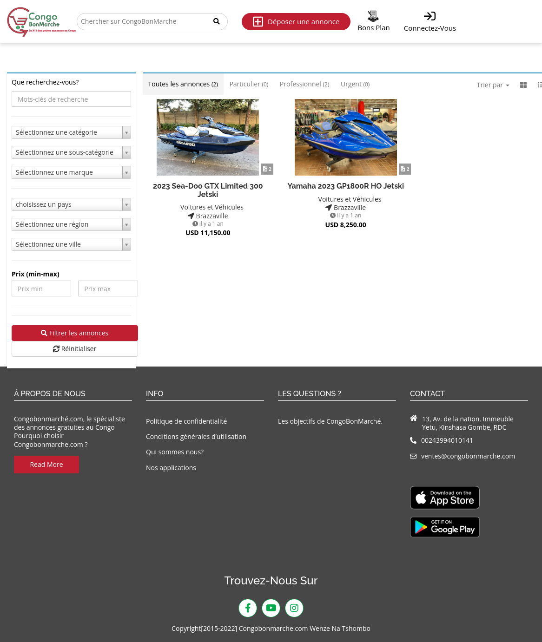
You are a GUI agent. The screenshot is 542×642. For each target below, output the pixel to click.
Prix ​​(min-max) (35, 274)
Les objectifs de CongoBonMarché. (330, 421)
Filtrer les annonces (74, 332)
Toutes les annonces (183, 83)
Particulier (248, 83)
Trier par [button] (493, 84)
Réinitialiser (74, 348)
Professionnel (304, 83)
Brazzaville (208, 216)
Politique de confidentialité (186, 421)
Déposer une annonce (296, 21)
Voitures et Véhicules (208, 207)
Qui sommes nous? (175, 451)
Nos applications (171, 467)
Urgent (355, 83)
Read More (46, 464)
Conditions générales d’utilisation (196, 436)
